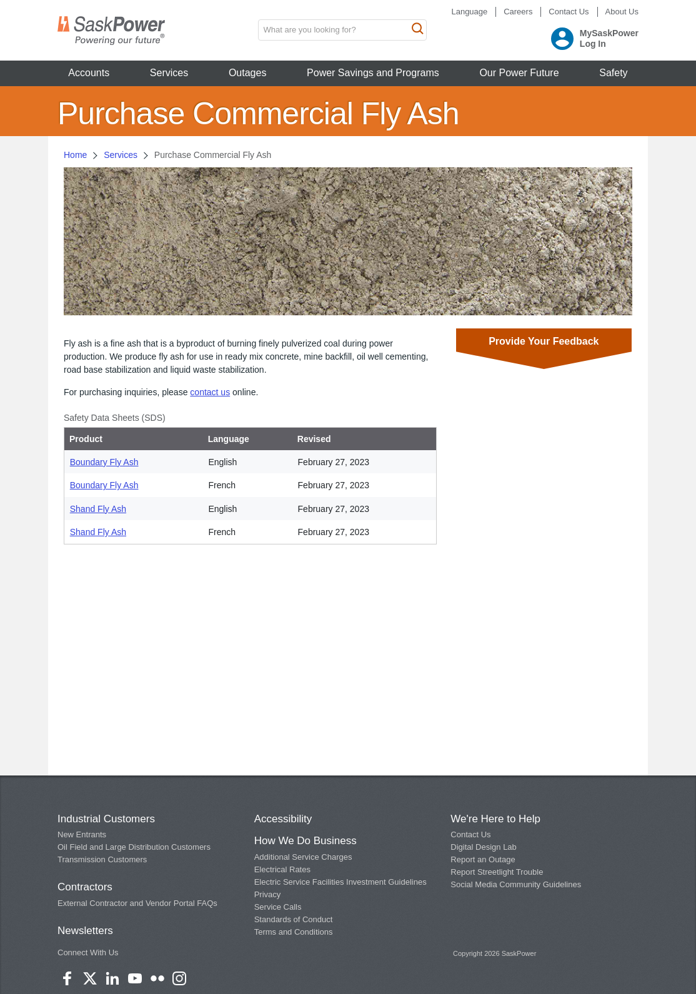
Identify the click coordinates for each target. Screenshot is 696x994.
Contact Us (569, 11)
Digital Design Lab (483, 847)
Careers (518, 11)
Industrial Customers (106, 819)
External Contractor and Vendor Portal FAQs (137, 903)
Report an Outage (482, 859)
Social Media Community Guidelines (515, 884)
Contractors (84, 887)
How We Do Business (305, 841)
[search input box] (342, 30)
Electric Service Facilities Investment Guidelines (340, 882)
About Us (622, 11)
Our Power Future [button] (519, 72)
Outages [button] (247, 72)
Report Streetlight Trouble (496, 872)
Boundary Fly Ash (104, 462)
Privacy (267, 894)
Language (469, 11)
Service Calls (278, 907)
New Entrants (81, 834)
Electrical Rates (282, 869)
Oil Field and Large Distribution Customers (134, 847)
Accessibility (283, 819)
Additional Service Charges (303, 857)
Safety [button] (613, 72)
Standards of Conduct (293, 919)
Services (120, 155)
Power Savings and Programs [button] (373, 72)
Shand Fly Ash (98, 509)
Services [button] (169, 72)
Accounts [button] (88, 72)
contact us (210, 392)
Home (75, 155)
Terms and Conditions (293, 932)
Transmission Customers (102, 859)
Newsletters (85, 931)
